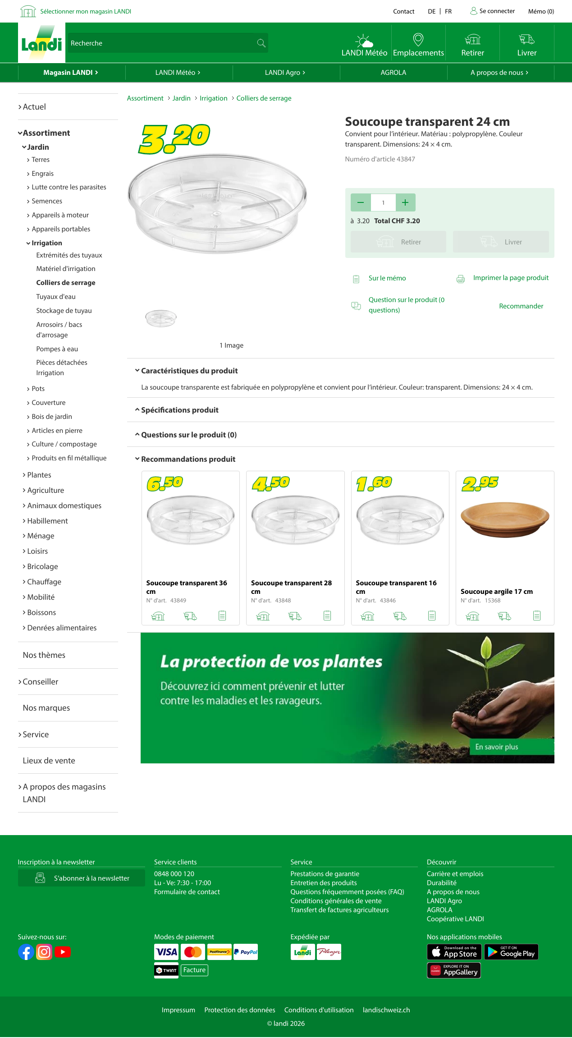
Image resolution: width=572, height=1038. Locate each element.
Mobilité (41, 597)
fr (448, 11)
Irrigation (47, 243)
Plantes (39, 474)
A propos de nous (497, 72)
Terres (41, 159)
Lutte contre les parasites (69, 187)
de (432, 11)
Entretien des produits (324, 882)
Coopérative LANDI (455, 918)
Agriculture (45, 490)
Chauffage (44, 581)
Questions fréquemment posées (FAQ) (348, 891)
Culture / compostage (64, 444)
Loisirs (37, 551)
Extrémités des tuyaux (69, 255)
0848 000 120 (174, 873)
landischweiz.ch (386, 1010)
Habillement (47, 520)
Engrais (43, 173)
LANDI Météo (176, 72)
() (541, 11)
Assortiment (46, 132)
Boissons (41, 612)
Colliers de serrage (66, 282)
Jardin (38, 147)
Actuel (34, 106)
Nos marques (46, 707)
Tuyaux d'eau (56, 296)
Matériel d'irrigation (66, 268)
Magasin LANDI (67, 72)
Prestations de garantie (325, 873)
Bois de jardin (52, 416)
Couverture (49, 402)
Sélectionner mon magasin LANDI (86, 11)
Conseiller (41, 681)
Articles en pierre (57, 430)
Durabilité (442, 882)
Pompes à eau (57, 349)
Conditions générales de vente (336, 900)
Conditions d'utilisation (319, 1010)
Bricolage (42, 566)
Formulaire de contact (187, 891)
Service (36, 734)
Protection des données (239, 1010)
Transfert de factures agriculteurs (340, 909)
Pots (38, 388)
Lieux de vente (49, 760)
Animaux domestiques (64, 505)
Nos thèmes (44, 654)
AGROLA (394, 72)
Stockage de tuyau (64, 310)
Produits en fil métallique (69, 458)
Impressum (178, 1010)
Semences (47, 201)
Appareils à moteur (60, 215)
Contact (403, 11)
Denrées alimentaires (62, 627)
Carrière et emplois (455, 873)
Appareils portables (61, 229)
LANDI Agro (282, 72)
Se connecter (497, 10)
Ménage (41, 535)
